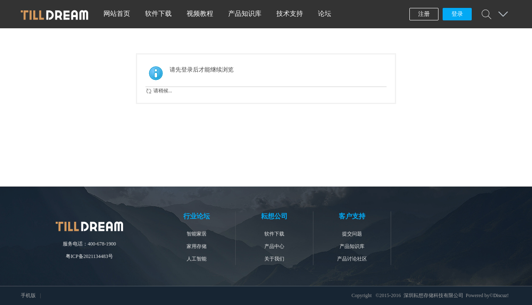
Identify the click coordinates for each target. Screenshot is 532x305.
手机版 (28, 295)
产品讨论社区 (352, 259)
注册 (424, 14)
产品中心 (274, 246)
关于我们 (274, 259)
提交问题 (352, 234)
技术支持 (289, 13)
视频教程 (200, 13)
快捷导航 (503, 14)
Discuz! (501, 295)
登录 (457, 14)
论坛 (324, 13)
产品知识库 (244, 13)
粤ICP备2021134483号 (89, 256)
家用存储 (197, 246)
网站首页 (116, 13)
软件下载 (158, 13)
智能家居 (197, 234)
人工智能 (197, 259)
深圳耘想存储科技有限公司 (433, 295)
